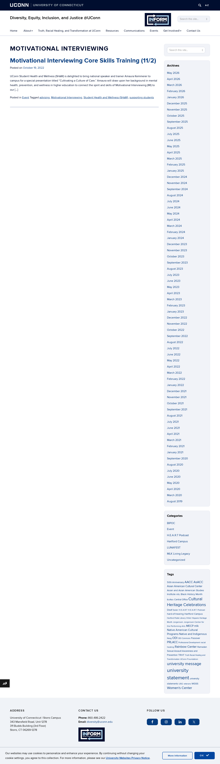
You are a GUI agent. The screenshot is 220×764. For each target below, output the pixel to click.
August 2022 (175, 342)
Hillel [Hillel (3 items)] (188, 618)
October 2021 (175, 403)
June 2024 (173, 207)
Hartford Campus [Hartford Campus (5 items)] (193, 613)
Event (25, 97)
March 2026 (174, 85)
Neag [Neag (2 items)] (169, 638)
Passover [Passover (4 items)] (195, 638)
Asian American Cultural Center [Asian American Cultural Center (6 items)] (184, 586)
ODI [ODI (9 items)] (174, 638)
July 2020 (173, 471)
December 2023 (177, 244)
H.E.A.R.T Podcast (178, 535)
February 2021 (175, 446)
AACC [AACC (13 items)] (189, 582)
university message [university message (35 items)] (184, 663)
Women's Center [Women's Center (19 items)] (179, 688)
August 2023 (175, 269)
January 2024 (175, 238)
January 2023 (175, 311)
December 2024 (177, 177)
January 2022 (175, 385)
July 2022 (173, 348)
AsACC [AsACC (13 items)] (198, 582)
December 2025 (177, 103)
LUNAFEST (174, 547)
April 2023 (173, 293)
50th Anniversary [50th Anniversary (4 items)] (175, 582)
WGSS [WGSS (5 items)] (195, 683)
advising (44, 97)
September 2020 (177, 458)
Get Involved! (172, 30)
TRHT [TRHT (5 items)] (181, 655)
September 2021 (177, 409)
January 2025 (175, 171)
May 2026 (173, 73)
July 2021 (173, 422)
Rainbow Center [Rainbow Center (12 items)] (186, 647)
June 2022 (173, 354)
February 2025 (176, 164)
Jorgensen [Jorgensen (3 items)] (178, 622)
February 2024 (176, 232)
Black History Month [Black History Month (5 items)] (191, 594)
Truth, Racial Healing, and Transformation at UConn (69, 30)
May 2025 (173, 146)
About (28, 30)
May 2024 (173, 213)
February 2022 (176, 379)
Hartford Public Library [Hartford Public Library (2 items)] (176, 618)
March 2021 (174, 440)
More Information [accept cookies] (177, 755)
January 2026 (175, 97)
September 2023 (177, 262)
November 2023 (177, 250)
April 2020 (173, 489)
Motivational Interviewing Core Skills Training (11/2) (83, 60)
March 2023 (174, 299)
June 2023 (173, 281)
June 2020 (174, 477)
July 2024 (173, 201)
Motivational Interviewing (66, 97)
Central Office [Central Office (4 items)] (181, 599)
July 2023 (173, 275)
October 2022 (175, 330)
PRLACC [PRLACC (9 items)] (172, 642)
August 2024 (175, 195)
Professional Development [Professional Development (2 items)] (189, 642)
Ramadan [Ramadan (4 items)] (202, 647)
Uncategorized (176, 560)
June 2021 (173, 428)
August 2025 (175, 128)
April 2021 (173, 434)
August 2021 (174, 415)
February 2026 (176, 91)
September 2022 (177, 336)
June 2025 (173, 140)
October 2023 (175, 256)
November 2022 (177, 324)
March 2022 (174, 373)
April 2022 (173, 366)
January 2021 (175, 452)
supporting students (141, 97)
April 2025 (173, 152)
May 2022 (173, 360)
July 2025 (173, 134)
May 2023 (173, 287)
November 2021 (176, 397)
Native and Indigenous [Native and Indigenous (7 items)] (193, 634)
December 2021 (176, 391)
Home (13, 30)
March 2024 (174, 226)
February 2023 (176, 305)
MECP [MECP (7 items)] (190, 626)
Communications (134, 30)
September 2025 (177, 121)
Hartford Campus (177, 541)
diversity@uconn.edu (100, 722)
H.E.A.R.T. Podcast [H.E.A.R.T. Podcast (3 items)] (196, 610)
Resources (112, 30)
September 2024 (177, 189)
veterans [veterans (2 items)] (187, 684)
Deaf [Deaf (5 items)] (169, 609)
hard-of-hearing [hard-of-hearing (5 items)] (175, 613)
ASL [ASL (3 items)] (178, 594)
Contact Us (193, 30)
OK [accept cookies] (204, 755)
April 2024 (173, 220)
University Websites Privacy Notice (128, 758)
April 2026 (173, 79)
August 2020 (175, 464)
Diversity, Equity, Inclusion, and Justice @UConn (55, 17)
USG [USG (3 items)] (181, 683)
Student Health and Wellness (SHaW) (106, 97)
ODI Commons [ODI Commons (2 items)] (184, 638)
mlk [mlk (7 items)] (196, 626)
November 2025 (177, 109)
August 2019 (174, 501)
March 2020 (174, 495)
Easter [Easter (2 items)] (175, 610)
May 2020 (173, 483)
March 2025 (174, 158)
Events (154, 30)
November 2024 (177, 183)
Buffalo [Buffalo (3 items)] (170, 599)
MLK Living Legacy (178, 553)
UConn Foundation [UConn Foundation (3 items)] (189, 659)
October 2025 (175, 116)
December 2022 (177, 317)
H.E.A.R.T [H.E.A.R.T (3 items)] (183, 610)
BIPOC (171, 523)
